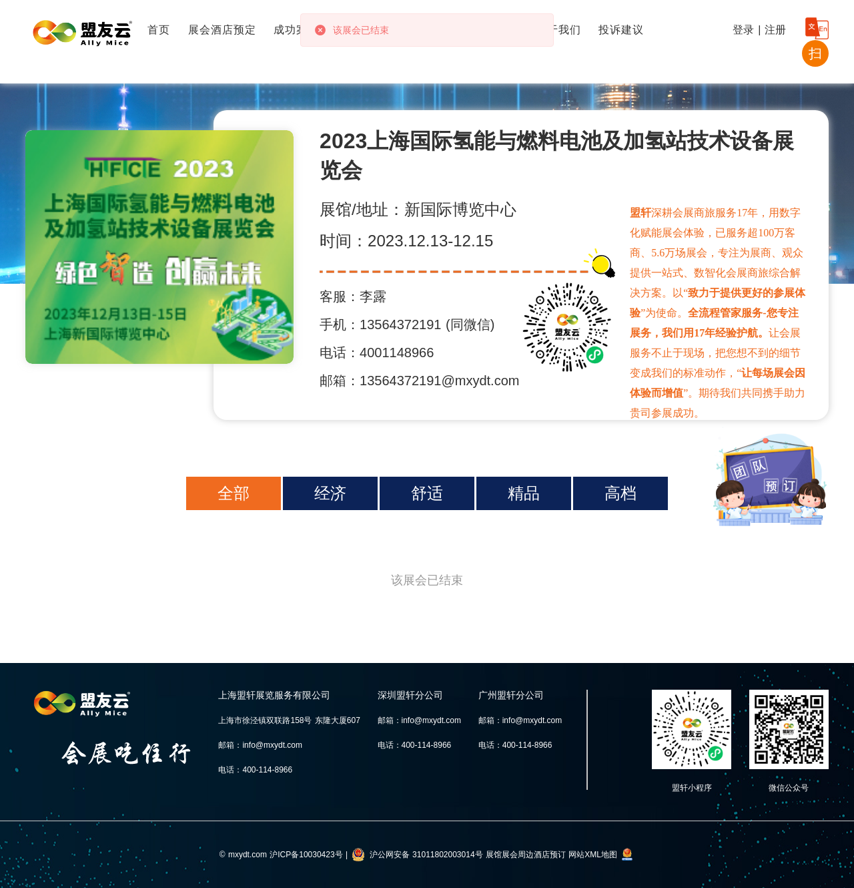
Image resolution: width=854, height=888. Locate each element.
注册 (775, 29)
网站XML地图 (592, 854)
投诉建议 (621, 29)
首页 (158, 29)
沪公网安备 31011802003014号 (426, 854)
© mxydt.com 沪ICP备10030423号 (281, 854)
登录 (743, 29)
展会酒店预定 (222, 29)
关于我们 (558, 29)
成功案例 (296, 29)
